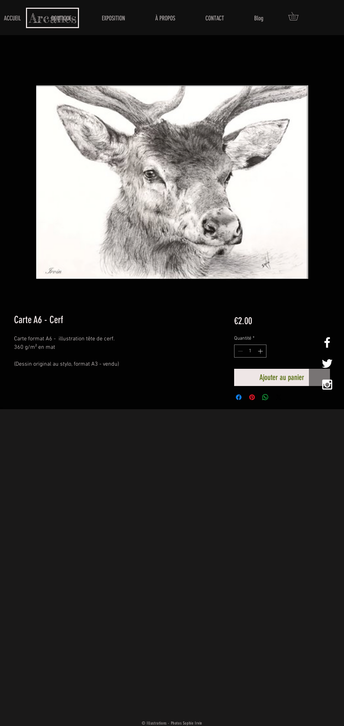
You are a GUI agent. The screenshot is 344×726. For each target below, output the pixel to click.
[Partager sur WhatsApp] (265, 397)
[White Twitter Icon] (327, 364)
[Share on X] (278, 397)
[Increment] (261, 351)
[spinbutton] (250, 351)
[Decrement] (239, 351)
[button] (297, 16)
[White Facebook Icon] (327, 342)
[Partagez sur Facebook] (238, 397)
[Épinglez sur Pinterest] (252, 397)
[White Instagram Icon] (327, 385)
